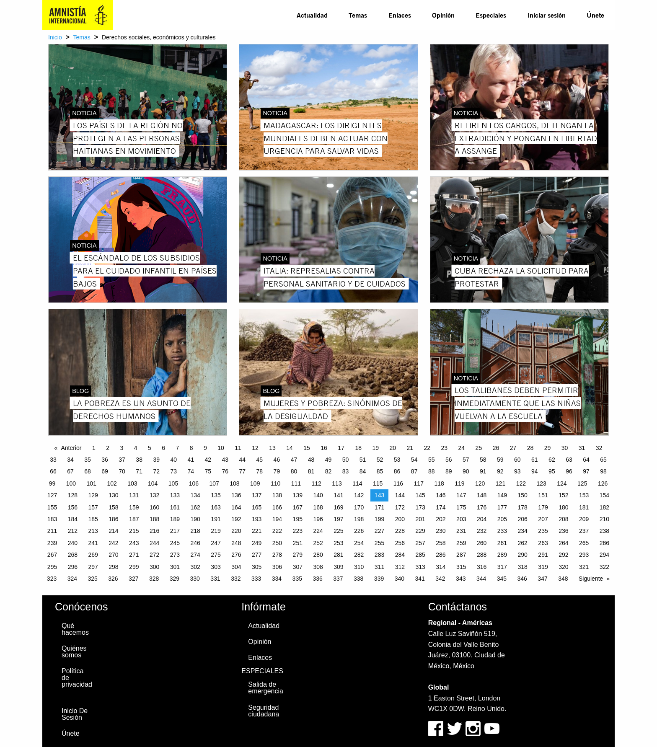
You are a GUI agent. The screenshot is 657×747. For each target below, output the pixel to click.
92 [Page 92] (500, 471)
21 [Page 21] (409, 448)
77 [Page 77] (242, 471)
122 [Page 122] (521, 483)
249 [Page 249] (256, 543)
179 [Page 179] (543, 507)
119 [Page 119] (459, 483)
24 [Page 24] (461, 448)
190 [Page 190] (195, 519)
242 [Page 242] (113, 543)
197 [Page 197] (338, 519)
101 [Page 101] (91, 483)
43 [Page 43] (225, 459)
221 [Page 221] (256, 530)
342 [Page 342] (440, 578)
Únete (595, 14)
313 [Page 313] (420, 566)
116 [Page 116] (398, 483)
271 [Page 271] (134, 554)
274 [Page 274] (195, 554)
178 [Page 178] (523, 507)
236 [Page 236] (563, 530)
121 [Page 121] (500, 483)
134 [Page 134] (195, 495)
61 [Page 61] (534, 459)
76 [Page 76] (225, 471)
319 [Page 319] (543, 566)
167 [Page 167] (298, 507)
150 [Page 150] (523, 495)
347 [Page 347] (542, 578)
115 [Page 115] (378, 483)
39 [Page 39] (156, 459)
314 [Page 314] (440, 566)
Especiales (491, 14)
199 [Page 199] (379, 519)
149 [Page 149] (502, 495)
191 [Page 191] (215, 519)
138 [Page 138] (277, 495)
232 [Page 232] (481, 530)
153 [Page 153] (584, 495)
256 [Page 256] (400, 543)
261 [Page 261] (502, 543)
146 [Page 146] (440, 495)
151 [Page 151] (543, 495)
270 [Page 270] (113, 554)
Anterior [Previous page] (71, 448)
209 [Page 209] (584, 519)
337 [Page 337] (338, 578)
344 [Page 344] (481, 578)
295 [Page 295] (52, 566)
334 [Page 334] (277, 578)
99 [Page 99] (52, 483)
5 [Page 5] (149, 448)
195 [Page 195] (298, 519)
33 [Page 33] (53, 459)
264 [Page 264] (563, 543)
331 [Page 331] (215, 578)
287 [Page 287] (461, 554)
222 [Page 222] (277, 530)
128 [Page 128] (73, 495)
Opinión (443, 14)
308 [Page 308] (318, 566)
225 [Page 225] (338, 530)
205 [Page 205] (502, 519)
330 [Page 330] (195, 578)
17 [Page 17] (341, 448)
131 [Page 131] (134, 495)
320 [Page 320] (563, 566)
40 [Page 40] (173, 459)
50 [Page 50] (345, 459)
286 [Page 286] (440, 554)
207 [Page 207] (543, 519)
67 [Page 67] (70, 471)
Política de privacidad (77, 677)
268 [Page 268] (73, 554)
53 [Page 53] (397, 459)
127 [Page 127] (52, 495)
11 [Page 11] (238, 448)
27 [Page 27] (513, 448)
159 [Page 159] (134, 507)
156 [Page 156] (73, 507)
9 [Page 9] (205, 448)
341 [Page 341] (419, 578)
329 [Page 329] (174, 578)
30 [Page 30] (564, 448)
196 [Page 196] (318, 519)
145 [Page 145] (420, 495)
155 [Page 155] (52, 507)
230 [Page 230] (440, 530)
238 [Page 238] (604, 530)
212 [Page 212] (73, 530)
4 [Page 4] (135, 448)
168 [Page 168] (318, 507)
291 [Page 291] (543, 554)
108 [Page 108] (234, 483)
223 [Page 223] (298, 530)
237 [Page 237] (584, 530)
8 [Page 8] (191, 448)
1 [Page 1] (94, 448)
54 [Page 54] (414, 459)
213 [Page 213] (93, 530)
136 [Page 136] (236, 495)
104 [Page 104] (153, 483)
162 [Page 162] (195, 507)
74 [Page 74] (190, 471)
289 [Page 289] (502, 554)
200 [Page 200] (400, 519)
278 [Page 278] (277, 554)
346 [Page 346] (522, 578)
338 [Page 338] (358, 578)
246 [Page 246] (195, 543)
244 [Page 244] (154, 543)
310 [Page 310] (359, 566)
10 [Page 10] (220, 448)
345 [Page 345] (502, 578)
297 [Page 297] (93, 566)
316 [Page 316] (481, 566)
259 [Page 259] (461, 543)
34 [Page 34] (70, 459)
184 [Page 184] (73, 519)
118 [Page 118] (439, 483)
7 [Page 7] (177, 448)
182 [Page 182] (604, 507)
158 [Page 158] (113, 507)
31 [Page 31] (582, 448)
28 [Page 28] (530, 448)
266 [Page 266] (604, 543)
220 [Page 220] (236, 530)
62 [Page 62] (551, 459)
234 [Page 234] (523, 530)
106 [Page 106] (194, 483)
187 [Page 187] (134, 519)
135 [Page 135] (215, 495)
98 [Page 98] (603, 471)
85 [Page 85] (380, 471)
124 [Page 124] (561, 483)
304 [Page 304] (236, 566)
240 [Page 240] (73, 543)
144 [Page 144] (400, 495)
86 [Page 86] (397, 471)
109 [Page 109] (255, 483)
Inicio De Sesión (75, 714)
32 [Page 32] (599, 448)
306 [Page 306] (277, 566)
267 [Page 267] (52, 554)
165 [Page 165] (256, 507)
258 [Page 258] (440, 543)
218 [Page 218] (195, 530)
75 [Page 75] (207, 471)
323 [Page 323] (52, 578)
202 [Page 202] (440, 519)
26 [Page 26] (496, 448)
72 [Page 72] (156, 471)
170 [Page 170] (359, 507)
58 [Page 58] (483, 459)
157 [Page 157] (93, 507)
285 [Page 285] (420, 554)
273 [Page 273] (175, 554)
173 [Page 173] (420, 507)
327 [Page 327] (133, 578)
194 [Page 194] (277, 519)
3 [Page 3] (121, 448)
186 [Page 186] (113, 519)
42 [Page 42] (207, 459)
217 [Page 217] (175, 530)
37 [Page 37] (122, 459)
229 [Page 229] (420, 530)
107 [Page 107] (214, 483)
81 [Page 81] (311, 471)
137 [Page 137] (256, 495)
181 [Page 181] (584, 507)
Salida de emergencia (265, 688)
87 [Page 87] (414, 471)
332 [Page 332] (236, 578)
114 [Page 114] (357, 483)
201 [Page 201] (420, 519)
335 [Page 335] (297, 578)
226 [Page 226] (359, 530)
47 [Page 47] (294, 459)
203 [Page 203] (461, 519)
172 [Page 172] (400, 507)
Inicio (55, 37)
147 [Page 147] (461, 495)
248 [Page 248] (236, 543)
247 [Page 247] (215, 543)
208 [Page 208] (563, 519)
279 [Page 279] (298, 554)
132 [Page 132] (154, 495)
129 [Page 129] (93, 495)
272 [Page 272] (154, 554)
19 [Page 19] (375, 448)
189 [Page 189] (175, 519)
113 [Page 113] (336, 483)
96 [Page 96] (569, 471)
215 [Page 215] (134, 530)
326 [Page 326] (113, 578)
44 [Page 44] (242, 459)
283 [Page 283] (379, 554)
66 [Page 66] (53, 471)
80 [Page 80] (294, 471)
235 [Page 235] (543, 530)
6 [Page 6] (163, 448)
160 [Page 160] (154, 507)
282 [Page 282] (359, 554)
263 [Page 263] (543, 543)
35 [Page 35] (87, 459)
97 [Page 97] (586, 471)
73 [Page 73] (173, 471)
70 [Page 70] (122, 471)
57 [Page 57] (466, 459)
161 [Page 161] (175, 507)
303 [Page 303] (215, 566)
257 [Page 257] (420, 543)
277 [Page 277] (256, 554)
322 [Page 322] (604, 566)
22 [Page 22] (427, 448)
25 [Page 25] (479, 448)
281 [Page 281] (338, 554)
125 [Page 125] (582, 483)
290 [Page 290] (523, 554)
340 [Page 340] (399, 578)
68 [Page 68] (87, 471)
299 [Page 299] (134, 566)
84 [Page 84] (363, 471)
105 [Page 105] (173, 483)
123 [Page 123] (541, 483)
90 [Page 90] (466, 471)
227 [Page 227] (379, 530)
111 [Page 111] (296, 483)
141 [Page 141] (338, 495)
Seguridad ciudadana (263, 711)
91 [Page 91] (483, 471)
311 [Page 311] (379, 566)
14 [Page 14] (289, 448)
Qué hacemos (75, 629)
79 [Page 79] (277, 471)
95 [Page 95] (551, 471)
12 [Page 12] (255, 448)
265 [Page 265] (584, 543)
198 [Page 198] (359, 519)
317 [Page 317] (502, 566)
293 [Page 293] (584, 554)
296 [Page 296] (73, 566)
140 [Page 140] (318, 495)
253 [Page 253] (338, 543)
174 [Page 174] (440, 507)
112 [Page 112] (316, 483)
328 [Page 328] (154, 578)
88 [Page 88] (431, 471)
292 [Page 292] (563, 554)
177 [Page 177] (502, 507)
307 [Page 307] (298, 566)
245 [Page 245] (175, 543)
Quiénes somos (74, 652)
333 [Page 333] (256, 578)
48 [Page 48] (311, 459)
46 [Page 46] (277, 459)
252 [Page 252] (318, 543)
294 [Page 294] (604, 554)
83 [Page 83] (345, 471)
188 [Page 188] (154, 519)
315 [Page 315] (461, 566)
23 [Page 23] (444, 448)
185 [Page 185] (93, 519)
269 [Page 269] (93, 554)
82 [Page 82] (328, 471)
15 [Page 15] (306, 448)
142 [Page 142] (359, 495)
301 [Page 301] (175, 566)
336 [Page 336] (317, 578)
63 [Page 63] (569, 459)
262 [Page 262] (523, 543)
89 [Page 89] (448, 471)
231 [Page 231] (461, 530)
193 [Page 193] (256, 519)
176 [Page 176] (481, 507)
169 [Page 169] (338, 507)
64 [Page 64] (586, 459)
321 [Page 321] (584, 566)
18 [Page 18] (358, 448)
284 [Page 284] (400, 554)
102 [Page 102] (111, 483)
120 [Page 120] (480, 483)
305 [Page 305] (256, 566)
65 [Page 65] (603, 459)
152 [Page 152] (563, 495)
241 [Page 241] (93, 543)
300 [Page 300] (154, 566)
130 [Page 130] (113, 495)
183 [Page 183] (52, 519)
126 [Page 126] (603, 483)
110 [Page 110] (275, 483)
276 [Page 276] (236, 554)
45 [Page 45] (259, 459)
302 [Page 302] (195, 566)
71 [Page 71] (139, 471)
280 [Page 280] (318, 554)
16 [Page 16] (324, 448)
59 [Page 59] (500, 459)
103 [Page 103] (132, 483)
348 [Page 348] (563, 578)
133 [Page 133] (175, 495)
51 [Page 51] (363, 459)
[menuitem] (312, 15)
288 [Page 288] (481, 554)
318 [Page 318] (523, 566)
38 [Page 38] (139, 459)
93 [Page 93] (517, 471)
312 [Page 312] (400, 566)
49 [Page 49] (328, 459)
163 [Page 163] (215, 507)
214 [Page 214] (113, 530)
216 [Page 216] (154, 530)
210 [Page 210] (604, 519)
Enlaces (399, 14)
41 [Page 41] (190, 459)
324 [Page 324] (72, 578)
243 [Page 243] (134, 543)
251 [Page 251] (298, 543)
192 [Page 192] (236, 519)
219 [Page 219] (215, 530)
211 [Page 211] (52, 530)
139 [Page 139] (298, 495)
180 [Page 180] (563, 507)
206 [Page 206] (523, 519)
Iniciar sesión (547, 14)
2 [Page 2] (107, 448)
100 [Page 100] (71, 483)
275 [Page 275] (215, 554)
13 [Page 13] (272, 448)
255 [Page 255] (379, 543)
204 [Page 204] (481, 519)
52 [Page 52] (380, 459)
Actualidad (312, 14)
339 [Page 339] (379, 578)
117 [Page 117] (419, 483)
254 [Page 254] (359, 543)
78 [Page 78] (259, 471)
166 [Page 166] (277, 507)
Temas (358, 14)
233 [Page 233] (502, 530)
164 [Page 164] (236, 507)
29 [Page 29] (547, 448)
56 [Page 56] (448, 459)
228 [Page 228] (400, 530)
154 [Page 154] (604, 495)
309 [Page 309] (338, 566)
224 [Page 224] (318, 530)
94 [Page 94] (534, 471)
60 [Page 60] (517, 459)
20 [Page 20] (392, 448)
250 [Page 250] (277, 543)
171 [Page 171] (379, 507)
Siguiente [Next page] (591, 578)
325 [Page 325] (92, 578)
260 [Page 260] (481, 543)
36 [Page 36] (104, 459)
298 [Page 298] (113, 566)
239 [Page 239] (52, 543)
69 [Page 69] (104, 471)
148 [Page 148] (481, 495)
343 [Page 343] (461, 578)
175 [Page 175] (461, 507)
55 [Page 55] (431, 459)
